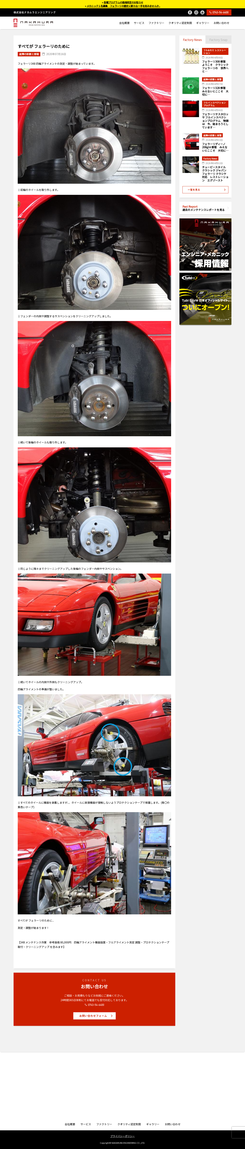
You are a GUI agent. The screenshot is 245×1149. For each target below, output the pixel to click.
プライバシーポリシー (122, 1136)
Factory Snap (218, 39)
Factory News (192, 39)
